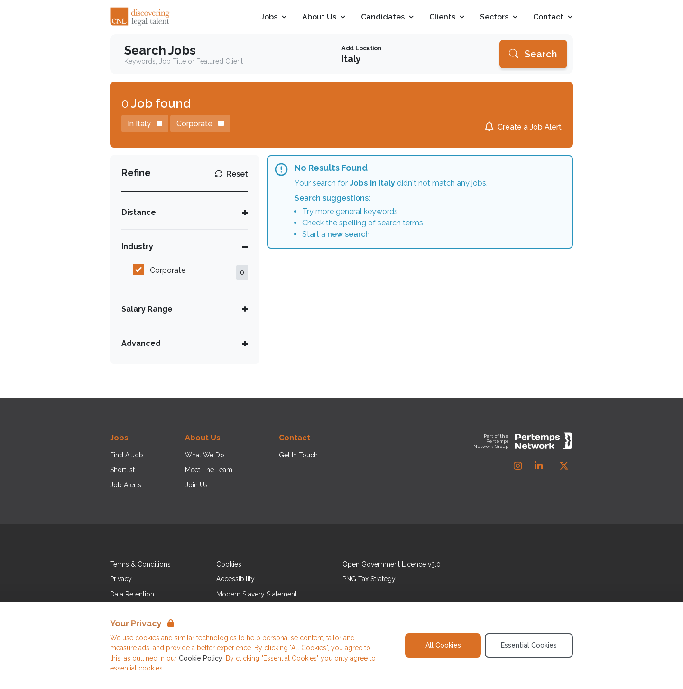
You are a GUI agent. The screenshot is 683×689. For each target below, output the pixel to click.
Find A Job (126, 455)
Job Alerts (125, 485)
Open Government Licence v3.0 (391, 564)
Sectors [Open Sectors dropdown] (499, 17)
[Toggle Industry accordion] (184, 246)
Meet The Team (208, 470)
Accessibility (235, 579)
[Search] (533, 54)
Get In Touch (298, 455)
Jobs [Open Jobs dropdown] (273, 17)
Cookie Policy (200, 658)
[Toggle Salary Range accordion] (184, 309)
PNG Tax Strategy (369, 579)
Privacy (121, 579)
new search (348, 234)
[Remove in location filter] (144, 123)
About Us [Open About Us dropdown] (324, 17)
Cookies (228, 564)
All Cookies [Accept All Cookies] (443, 645)
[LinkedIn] (538, 466)
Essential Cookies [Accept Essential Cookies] (529, 645)
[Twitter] (564, 466)
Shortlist (122, 470)
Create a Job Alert (530, 126)
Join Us (196, 485)
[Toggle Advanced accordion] (184, 343)
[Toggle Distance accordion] (184, 212)
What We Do (204, 455)
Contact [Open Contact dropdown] (553, 17)
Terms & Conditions (140, 564)
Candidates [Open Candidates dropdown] (387, 17)
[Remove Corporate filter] (200, 123)
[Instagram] (517, 466)
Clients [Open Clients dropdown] (447, 17)
